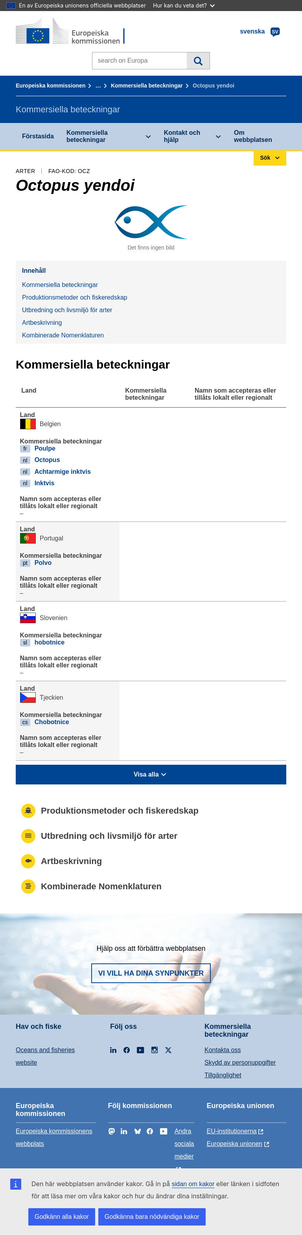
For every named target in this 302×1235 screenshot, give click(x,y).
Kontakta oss (222, 1050)
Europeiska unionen (234, 1143)
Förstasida (38, 136)
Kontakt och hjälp (182, 136)
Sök (198, 60)
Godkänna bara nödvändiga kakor (152, 1216)
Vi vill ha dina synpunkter (151, 973)
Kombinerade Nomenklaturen (63, 335)
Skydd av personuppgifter (240, 1062)
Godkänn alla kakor (62, 1216)
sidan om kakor (193, 1184)
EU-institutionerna (232, 1131)
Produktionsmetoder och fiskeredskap (74, 297)
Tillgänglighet (222, 1075)
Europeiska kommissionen (50, 85)
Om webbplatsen (253, 136)
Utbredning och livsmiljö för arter (67, 310)
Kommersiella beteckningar (147, 85)
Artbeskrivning (42, 322)
